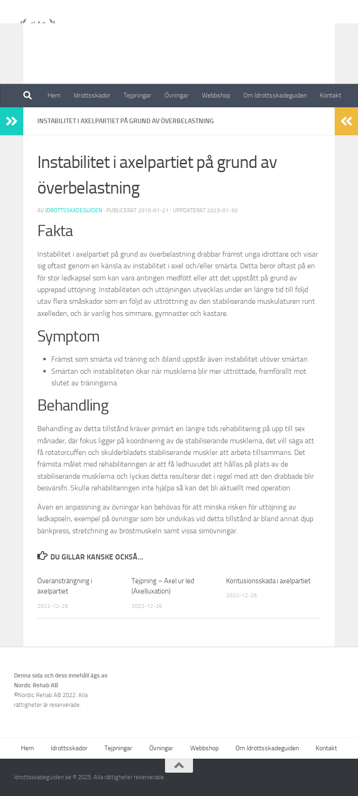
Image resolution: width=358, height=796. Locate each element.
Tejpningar (137, 95)
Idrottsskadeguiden (73, 210)
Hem (54, 95)
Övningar (177, 95)
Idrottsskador (92, 95)
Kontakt (330, 95)
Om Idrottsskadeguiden (275, 95)
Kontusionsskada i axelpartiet (268, 581)
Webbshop (216, 95)
